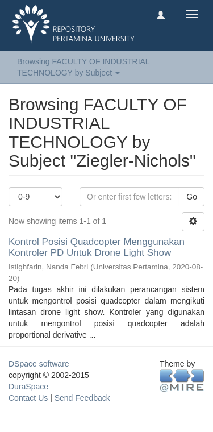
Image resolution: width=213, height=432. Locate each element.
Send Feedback (82, 397)
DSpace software (39, 363)
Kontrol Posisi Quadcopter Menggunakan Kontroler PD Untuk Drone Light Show (97, 247)
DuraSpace (28, 386)
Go (191, 196)
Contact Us (28, 397)
